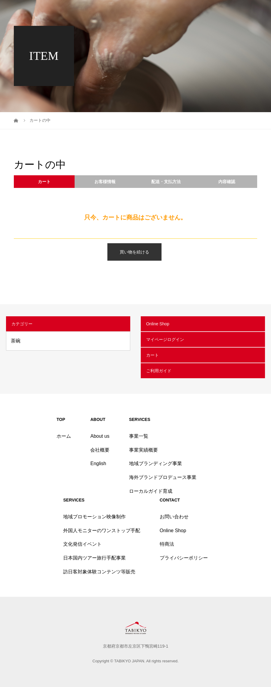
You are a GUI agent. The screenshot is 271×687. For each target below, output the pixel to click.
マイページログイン (165, 339)
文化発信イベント (82, 544)
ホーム (64, 436)
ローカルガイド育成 (150, 491)
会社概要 (99, 449)
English (98, 463)
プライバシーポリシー (184, 557)
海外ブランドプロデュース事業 (162, 477)
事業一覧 (138, 436)
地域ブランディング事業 (155, 463)
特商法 (167, 544)
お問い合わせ (174, 516)
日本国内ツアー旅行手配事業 (94, 557)
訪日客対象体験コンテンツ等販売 (99, 571)
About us (99, 436)
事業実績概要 (143, 449)
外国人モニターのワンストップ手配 (101, 530)
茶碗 (15, 340)
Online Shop (157, 323)
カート (152, 355)
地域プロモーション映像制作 (94, 516)
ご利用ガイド (158, 370)
